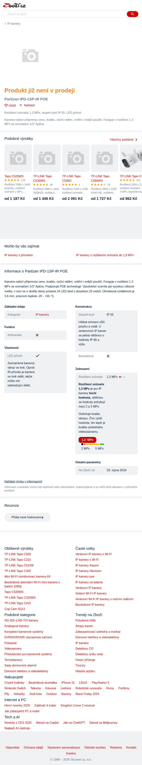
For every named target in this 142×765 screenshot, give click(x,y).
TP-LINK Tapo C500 (17, 554)
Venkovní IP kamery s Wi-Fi (93, 554)
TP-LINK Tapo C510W (19, 565)
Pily (6, 694)
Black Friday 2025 (87, 694)
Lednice (66, 688)
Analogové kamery (16, 626)
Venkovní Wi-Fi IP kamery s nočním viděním (104, 599)
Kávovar (50, 688)
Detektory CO (84, 648)
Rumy (110, 688)
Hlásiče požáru (85, 671)
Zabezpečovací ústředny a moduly (98, 631)
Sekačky (19, 694)
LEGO (83, 682)
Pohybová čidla (85, 620)
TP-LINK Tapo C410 (17, 603)
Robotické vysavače (88, 688)
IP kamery (14, 23)
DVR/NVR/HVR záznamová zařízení (28, 637)
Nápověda (12, 747)
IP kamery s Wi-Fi (87, 559)
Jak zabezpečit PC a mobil (21, 711)
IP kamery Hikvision (88, 571)
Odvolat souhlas (95, 747)
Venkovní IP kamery (88, 587)
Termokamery (13, 659)
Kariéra (71, 753)
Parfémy (123, 688)
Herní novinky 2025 (17, 705)
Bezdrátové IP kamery (89, 604)
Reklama (116, 747)
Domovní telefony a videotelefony (26, 671)
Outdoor (51, 694)
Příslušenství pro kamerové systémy (28, 654)
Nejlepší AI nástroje (17, 728)
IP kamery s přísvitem (18, 255)
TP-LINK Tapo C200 (17, 571)
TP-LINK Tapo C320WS (20, 597)
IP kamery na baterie (89, 582)
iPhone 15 (68, 682)
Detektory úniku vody (89, 654)
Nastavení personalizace (64, 747)
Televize (35, 688)
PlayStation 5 (100, 682)
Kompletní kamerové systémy (23, 631)
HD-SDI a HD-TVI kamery (21, 620)
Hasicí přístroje (85, 659)
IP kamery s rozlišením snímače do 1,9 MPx (105, 255)
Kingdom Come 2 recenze (78, 705)
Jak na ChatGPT (74, 722)
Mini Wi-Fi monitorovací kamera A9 (27, 576)
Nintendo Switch (15, 688)
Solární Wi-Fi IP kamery (91, 593)
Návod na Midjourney (103, 722)
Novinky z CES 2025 (18, 722)
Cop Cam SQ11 (14, 609)
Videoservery (13, 648)
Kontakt (131, 747)
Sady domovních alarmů (20, 665)
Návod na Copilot (47, 722)
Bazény (66, 694)
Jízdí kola (35, 694)
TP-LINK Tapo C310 (17, 559)
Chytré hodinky (14, 682)
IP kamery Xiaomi (87, 565)
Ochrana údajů (33, 747)
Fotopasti (10, 643)
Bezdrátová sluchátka (43, 682)
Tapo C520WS (13, 591)
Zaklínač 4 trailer (45, 705)
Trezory (80, 665)
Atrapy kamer (84, 626)
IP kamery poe (84, 576)
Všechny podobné (124, 139)
